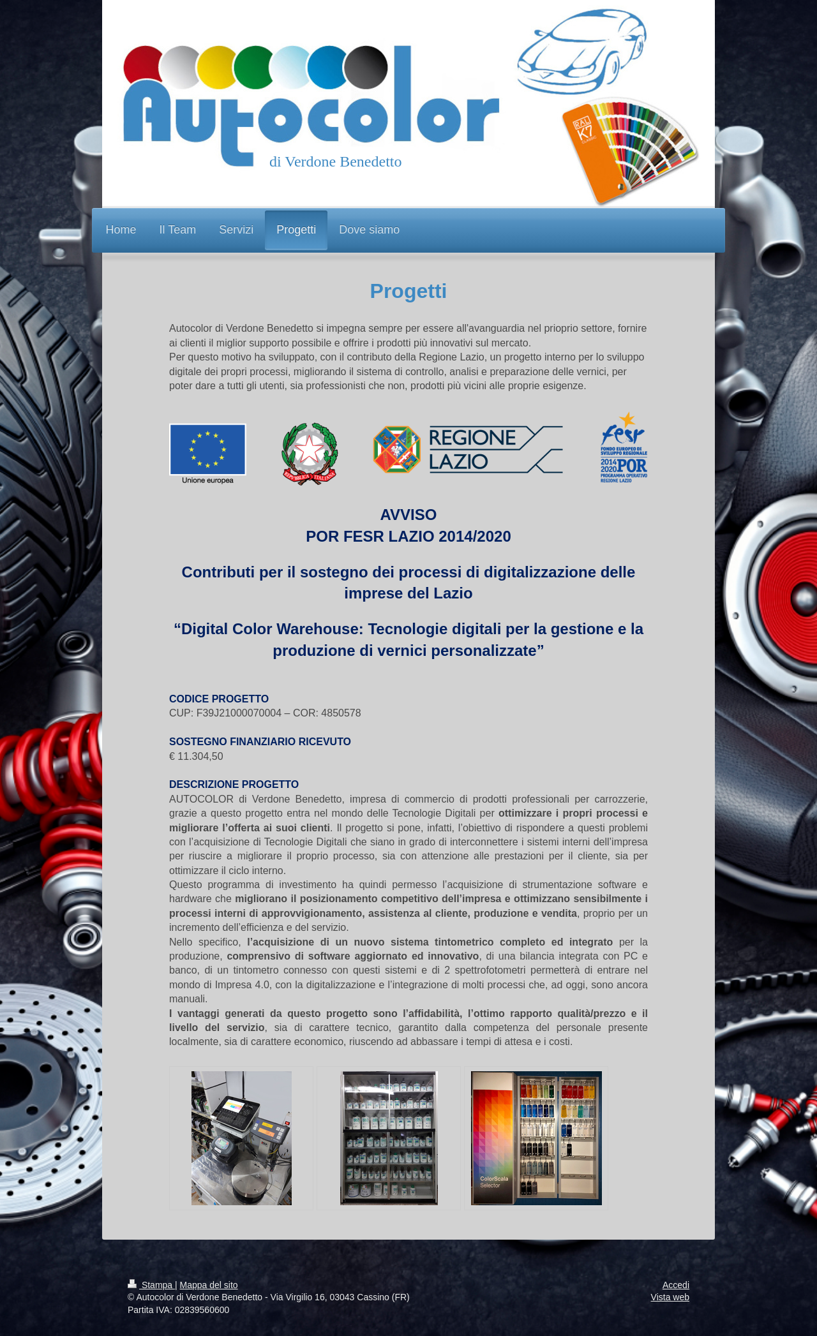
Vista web (670, 1297)
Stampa (151, 1285)
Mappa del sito (209, 1285)
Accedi (676, 1285)
